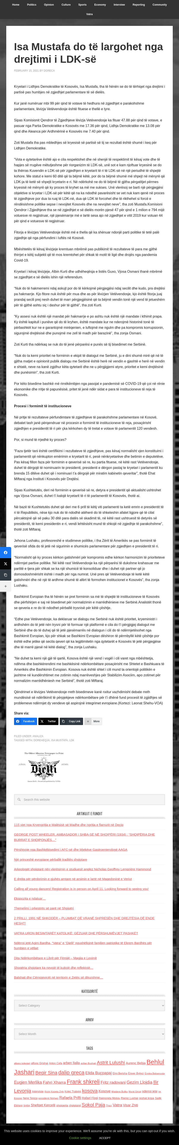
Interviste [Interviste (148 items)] (38, 1091)
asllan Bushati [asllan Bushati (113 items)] (88, 1063)
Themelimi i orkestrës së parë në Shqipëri (44, 908)
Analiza (38, 736)
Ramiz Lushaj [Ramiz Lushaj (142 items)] (129, 1098)
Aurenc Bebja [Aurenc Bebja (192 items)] (136, 1063)
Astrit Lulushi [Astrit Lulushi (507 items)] (111, 1062)
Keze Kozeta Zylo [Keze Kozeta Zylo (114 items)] (54, 1091)
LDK (71, 740)
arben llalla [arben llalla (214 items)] (71, 1063)
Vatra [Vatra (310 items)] (117, 1105)
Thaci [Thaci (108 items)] (109, 1105)
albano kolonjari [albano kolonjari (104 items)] (22, 1063)
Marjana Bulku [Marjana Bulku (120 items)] (119, 1091)
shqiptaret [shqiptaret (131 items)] (75, 1105)
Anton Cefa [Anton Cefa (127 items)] (55, 1063)
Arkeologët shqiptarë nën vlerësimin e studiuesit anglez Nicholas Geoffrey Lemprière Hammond (82, 869)
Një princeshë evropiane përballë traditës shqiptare (50, 859)
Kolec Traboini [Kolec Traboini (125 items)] (73, 1091)
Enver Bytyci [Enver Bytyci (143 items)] (136, 1073)
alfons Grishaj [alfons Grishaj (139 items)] (39, 1063)
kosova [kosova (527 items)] (89, 1090)
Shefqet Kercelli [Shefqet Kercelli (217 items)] (43, 1105)
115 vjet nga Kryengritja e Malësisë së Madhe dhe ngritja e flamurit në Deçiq (68, 825)
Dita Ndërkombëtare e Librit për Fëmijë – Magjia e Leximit (55, 958)
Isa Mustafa (59, 740)
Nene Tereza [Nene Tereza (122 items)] (30, 1098)
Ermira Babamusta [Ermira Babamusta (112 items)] (155, 1073)
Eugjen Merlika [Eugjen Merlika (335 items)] (28, 1082)
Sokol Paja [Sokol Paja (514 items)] (93, 1104)
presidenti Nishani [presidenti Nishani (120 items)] (48, 1098)
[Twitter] (48, 721)
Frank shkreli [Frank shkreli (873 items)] (83, 1082)
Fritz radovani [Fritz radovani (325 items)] (113, 1082)
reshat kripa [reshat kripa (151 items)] (146, 1098)
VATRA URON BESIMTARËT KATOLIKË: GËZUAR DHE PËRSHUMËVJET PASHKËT (76, 933)
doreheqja (41, 740)
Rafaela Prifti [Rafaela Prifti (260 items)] (70, 1098)
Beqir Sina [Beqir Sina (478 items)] (46, 1072)
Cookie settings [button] (80, 1138)
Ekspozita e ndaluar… (30, 898)
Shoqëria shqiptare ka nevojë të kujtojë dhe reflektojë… (53, 968)
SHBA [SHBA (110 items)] (26, 1105)
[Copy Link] (71, 721)
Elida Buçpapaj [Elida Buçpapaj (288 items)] (98, 1073)
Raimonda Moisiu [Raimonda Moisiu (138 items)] (109, 1098)
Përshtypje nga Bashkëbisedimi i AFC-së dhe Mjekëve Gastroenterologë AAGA (70, 849)
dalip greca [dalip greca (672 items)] (71, 1072)
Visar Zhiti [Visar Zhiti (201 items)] (130, 1105)
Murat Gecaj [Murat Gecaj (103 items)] (135, 1091)
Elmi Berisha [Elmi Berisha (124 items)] (120, 1073)
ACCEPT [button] (105, 1138)
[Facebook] (25, 721)
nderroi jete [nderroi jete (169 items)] (149, 1091)
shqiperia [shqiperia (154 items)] (62, 1105)
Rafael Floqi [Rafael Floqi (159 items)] (90, 1098)
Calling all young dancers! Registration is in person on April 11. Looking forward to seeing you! (81, 889)
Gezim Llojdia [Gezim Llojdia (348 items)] (139, 1082)
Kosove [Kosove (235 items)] (105, 1091)
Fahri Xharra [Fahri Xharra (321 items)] (54, 1082)
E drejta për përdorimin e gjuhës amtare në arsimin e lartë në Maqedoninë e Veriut (73, 879)
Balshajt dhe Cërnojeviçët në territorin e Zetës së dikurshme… (58, 977)
